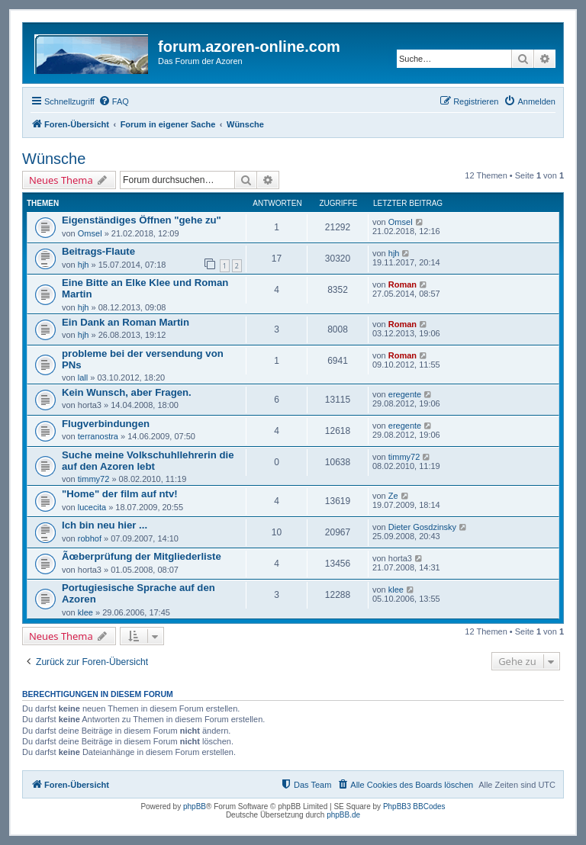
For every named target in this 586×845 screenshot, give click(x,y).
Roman (402, 284)
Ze (393, 495)
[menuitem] (113, 101)
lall (83, 377)
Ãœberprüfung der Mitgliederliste (141, 556)
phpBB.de (343, 815)
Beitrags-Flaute (98, 251)
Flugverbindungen (106, 423)
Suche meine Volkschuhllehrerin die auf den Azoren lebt (147, 460)
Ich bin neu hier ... (104, 525)
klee (85, 612)
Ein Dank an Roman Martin (125, 322)
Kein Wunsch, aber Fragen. (127, 392)
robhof (89, 538)
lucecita (92, 507)
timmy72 (94, 479)
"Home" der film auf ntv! (120, 494)
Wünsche (53, 158)
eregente (404, 394)
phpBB (194, 806)
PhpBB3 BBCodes (414, 806)
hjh (83, 264)
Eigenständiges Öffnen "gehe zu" (141, 220)
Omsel (90, 233)
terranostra (98, 436)
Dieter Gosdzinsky (422, 527)
